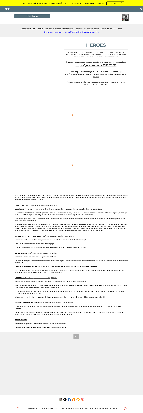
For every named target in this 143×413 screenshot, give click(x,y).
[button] (140, 9)
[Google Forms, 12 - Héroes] (47, 362)
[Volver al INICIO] (32, 16)
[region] (71, 3)
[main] (71, 30)
